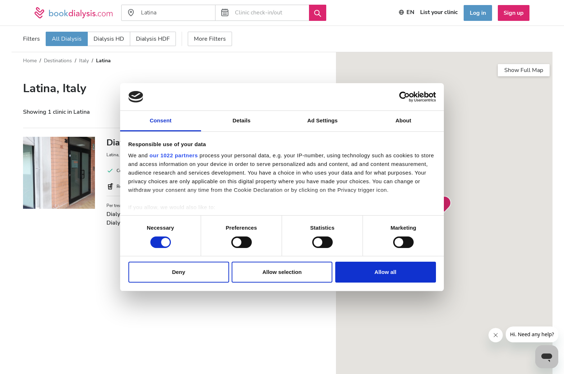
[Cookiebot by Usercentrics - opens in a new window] (404, 96)
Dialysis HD (109, 39)
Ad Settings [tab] (322, 120)
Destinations (58, 60)
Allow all (385, 272)
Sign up (514, 13)
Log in (478, 13)
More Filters (210, 39)
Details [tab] (242, 120)
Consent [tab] (161, 120)
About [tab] (403, 120)
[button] (444, 204)
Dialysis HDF (153, 39)
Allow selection (281, 272)
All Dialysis (67, 39)
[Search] (317, 13)
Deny (178, 272)
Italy (84, 60)
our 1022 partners (174, 155)
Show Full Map (523, 70)
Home (30, 60)
